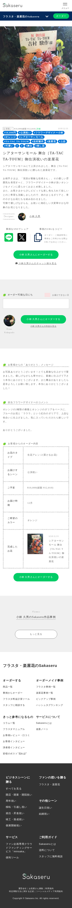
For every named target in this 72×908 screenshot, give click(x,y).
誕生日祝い (45, 807)
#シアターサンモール (31, 137)
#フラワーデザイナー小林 (48, 132)
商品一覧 (8, 686)
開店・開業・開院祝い (19, 794)
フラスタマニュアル (14, 729)
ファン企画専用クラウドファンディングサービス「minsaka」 (19, 848)
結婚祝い (44, 813)
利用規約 (49, 888)
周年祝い (11, 800)
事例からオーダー (12, 693)
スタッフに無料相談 (51, 856)
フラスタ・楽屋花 (49, 784)
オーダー (61, 16)
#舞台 (29, 145)
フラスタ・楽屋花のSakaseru (21, 16)
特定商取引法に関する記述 (21, 891)
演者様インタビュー (14, 747)
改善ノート (42, 729)
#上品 (62, 141)
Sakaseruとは (44, 723)
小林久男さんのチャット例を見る (36, 263)
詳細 (38, 129)
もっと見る (36, 634)
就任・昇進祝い (15, 813)
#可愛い (8, 145)
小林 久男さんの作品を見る (43, 326)
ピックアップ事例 (46, 699)
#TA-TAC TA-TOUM (16, 141)
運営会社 (22, 888)
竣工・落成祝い (15, 819)
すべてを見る (14, 788)
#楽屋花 (51, 141)
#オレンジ (10, 137)
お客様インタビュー (14, 741)
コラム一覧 (9, 723)
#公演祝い (25, 132)
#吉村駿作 (38, 141)
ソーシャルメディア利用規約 (49, 891)
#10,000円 (10, 132)
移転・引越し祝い (16, 806)
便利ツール (12, 857)
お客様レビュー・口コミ (16, 735)
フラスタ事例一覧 (46, 686)
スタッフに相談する (14, 705)
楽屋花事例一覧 (44, 693)
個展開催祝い (14, 825)
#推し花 (40, 145)
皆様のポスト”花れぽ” (15, 753)
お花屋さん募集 (36, 888)
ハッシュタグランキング (49, 705)
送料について (47, 850)
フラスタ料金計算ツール (16, 699)
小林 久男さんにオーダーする (36, 254)
